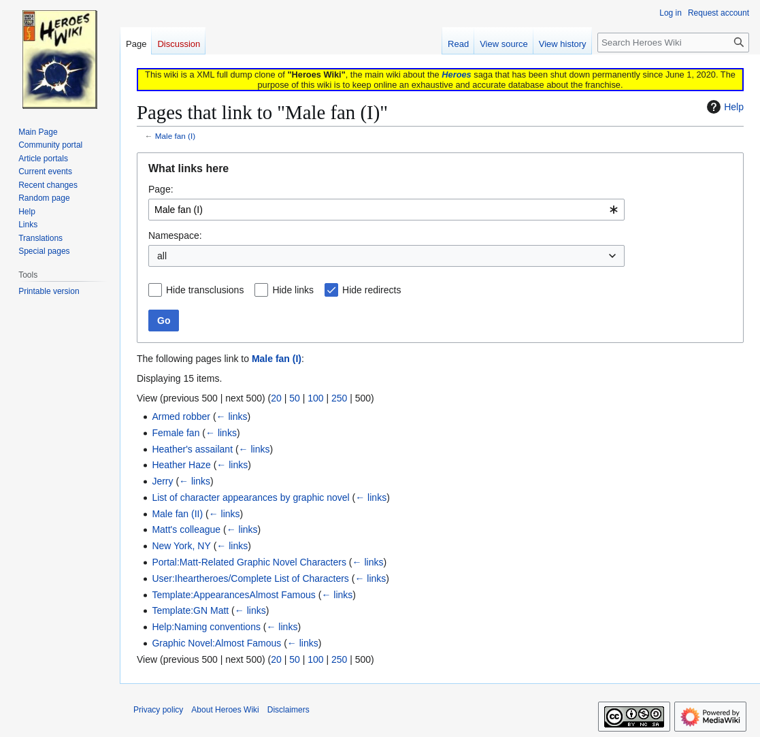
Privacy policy (158, 710)
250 (339, 398)
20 (276, 398)
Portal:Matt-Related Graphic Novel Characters (249, 562)
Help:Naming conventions (206, 626)
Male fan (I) (175, 135)
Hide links (293, 289)
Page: (161, 189)
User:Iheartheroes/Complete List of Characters (250, 578)
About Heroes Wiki (225, 710)
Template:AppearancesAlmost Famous (233, 594)
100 (315, 398)
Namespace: (175, 235)
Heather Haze (181, 464)
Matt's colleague (186, 529)
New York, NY (181, 545)
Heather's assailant (192, 449)
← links (232, 416)
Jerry (162, 481)
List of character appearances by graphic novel (250, 497)
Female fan (175, 432)
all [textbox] (162, 255)
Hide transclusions (205, 289)
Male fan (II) (177, 513)
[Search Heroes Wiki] (673, 42)
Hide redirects (371, 289)
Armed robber (181, 416)
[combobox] (386, 209)
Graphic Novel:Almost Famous (216, 643)
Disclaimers (288, 710)
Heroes (456, 74)
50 (294, 398)
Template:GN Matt (190, 610)
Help (724, 107)
